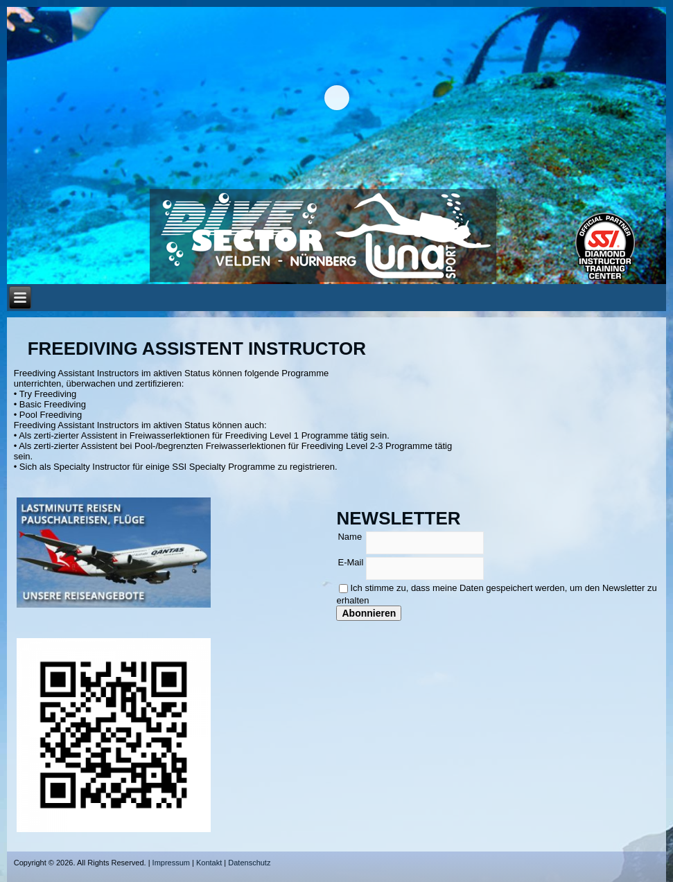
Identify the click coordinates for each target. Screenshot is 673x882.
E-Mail (350, 562)
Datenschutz (249, 862)
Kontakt (209, 862)
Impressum (171, 862)
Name (350, 536)
